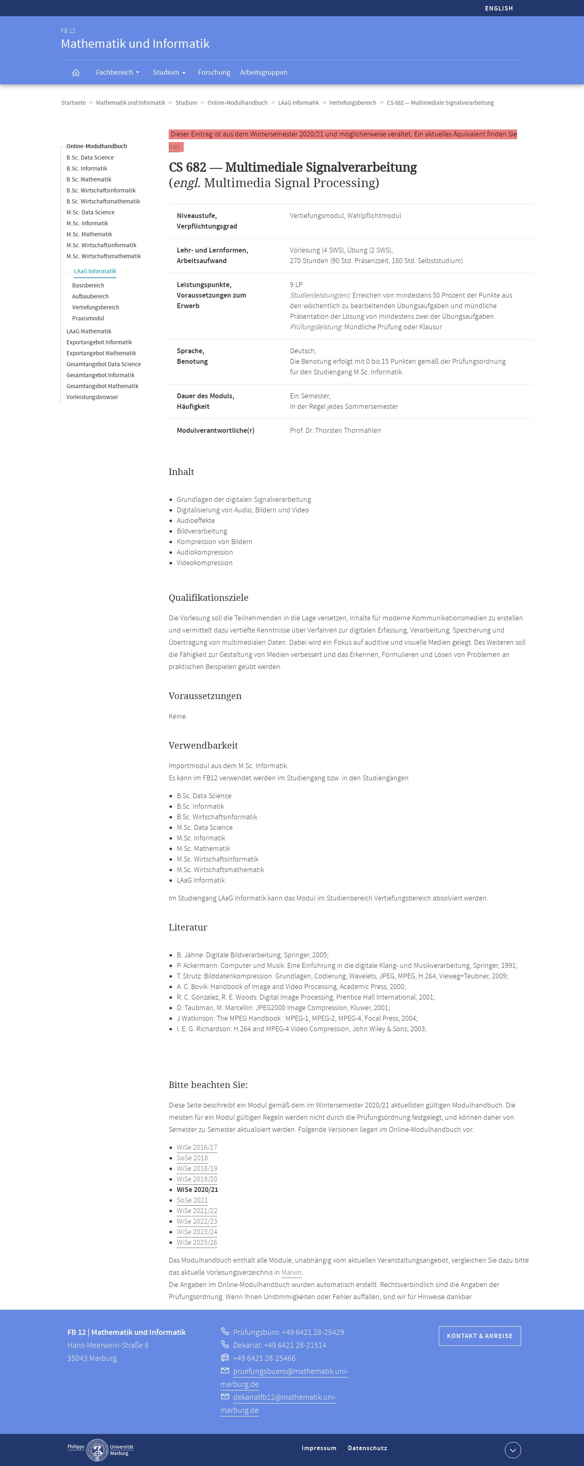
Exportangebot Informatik (99, 342)
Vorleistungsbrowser (92, 397)
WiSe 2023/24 (197, 1232)
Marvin (291, 1272)
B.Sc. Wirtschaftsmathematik (103, 201)
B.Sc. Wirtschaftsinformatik (101, 190)
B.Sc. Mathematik (89, 179)
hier (174, 146)
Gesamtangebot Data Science (104, 364)
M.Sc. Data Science (90, 212)
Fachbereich (120, 73)
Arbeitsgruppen (264, 72)
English (499, 8)
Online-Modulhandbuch (235, 103)
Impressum (320, 1451)
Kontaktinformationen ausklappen (512, 1449)
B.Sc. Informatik (87, 168)
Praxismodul (88, 318)
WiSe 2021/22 (197, 1211)
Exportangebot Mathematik (101, 353)
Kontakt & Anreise (480, 1336)
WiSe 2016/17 (197, 1147)
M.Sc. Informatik (87, 223)
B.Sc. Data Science (90, 157)
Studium (172, 74)
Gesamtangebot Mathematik (102, 386)
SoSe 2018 (192, 1158)
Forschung (214, 72)
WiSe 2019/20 (197, 1179)
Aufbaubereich (90, 296)
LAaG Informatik (295, 103)
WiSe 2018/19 (197, 1168)
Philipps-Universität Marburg (100, 1449)
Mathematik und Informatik (129, 103)
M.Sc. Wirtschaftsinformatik (101, 245)
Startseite (73, 103)
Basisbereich (88, 285)
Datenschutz (369, 1451)
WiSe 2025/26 (197, 1242)
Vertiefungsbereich (348, 103)
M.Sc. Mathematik (89, 234)
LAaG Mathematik (89, 331)
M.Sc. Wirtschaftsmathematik (104, 256)
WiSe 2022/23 (197, 1221)
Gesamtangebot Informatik (100, 375)
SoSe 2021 (192, 1200)
